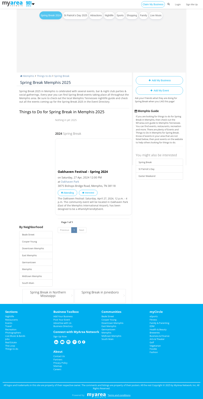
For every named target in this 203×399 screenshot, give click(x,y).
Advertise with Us (62, 323)
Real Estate (11, 342)
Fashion (154, 352)
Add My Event (159, 90)
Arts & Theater (157, 339)
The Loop (10, 345)
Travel (8, 326)
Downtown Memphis (33, 248)
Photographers (13, 332)
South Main (28, 283)
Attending (67, 192)
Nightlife (109, 15)
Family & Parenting (159, 323)
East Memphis (29, 255)
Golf (152, 342)
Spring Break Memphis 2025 (45, 82)
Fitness (153, 319)
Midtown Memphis (32, 276)
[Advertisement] (101, 46)
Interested (88, 193)
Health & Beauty (158, 329)
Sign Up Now (60, 336)
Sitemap (57, 366)
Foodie (153, 348)
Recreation (10, 329)
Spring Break (145, 162)
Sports (120, 15)
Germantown (29, 262)
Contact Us (59, 356)
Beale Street (28, 234)
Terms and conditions (119, 395)
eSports (154, 316)
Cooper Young (29, 241)
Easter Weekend (147, 176)
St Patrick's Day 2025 (75, 15)
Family (143, 15)
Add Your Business (63, 316)
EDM (152, 326)
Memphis (27, 269)
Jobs (7, 339)
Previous (64, 230)
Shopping (132, 15)
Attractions (96, 15)
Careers (57, 369)
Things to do (11, 348)
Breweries (155, 332)
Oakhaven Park (70, 181)
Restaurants (11, 319)
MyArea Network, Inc (185, 385)
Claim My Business (153, 4)
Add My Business (159, 80)
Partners (57, 359)
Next (81, 230)
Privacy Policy (60, 362)
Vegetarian (155, 345)
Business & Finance (159, 335)
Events (8, 323)
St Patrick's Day (147, 169)
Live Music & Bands (15, 335)
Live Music (156, 15)
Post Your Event (61, 319)
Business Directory (63, 326)
